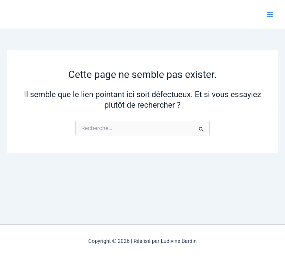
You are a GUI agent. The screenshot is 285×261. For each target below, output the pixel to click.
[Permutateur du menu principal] (270, 14)
